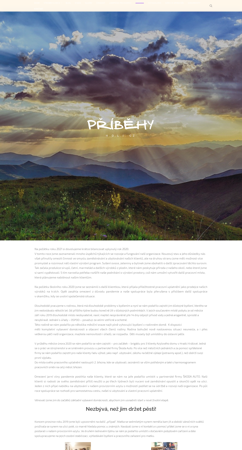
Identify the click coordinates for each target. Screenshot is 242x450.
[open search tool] (211, 5)
